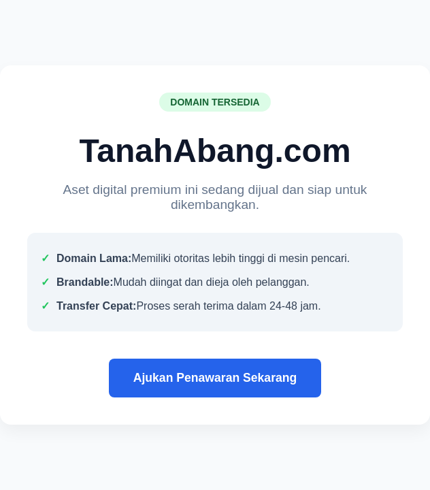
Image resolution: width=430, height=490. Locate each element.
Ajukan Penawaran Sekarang (215, 378)
